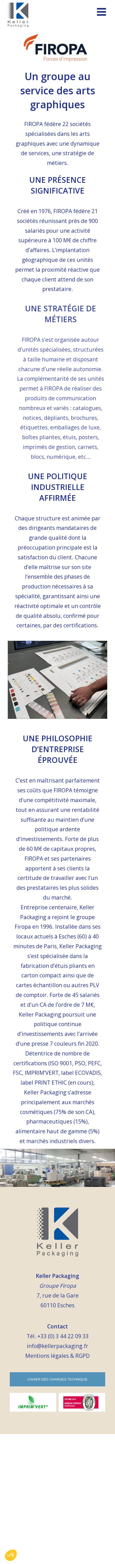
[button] (11, 1555)
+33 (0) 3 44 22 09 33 (63, 1336)
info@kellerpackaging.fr (57, 1346)
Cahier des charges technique (57, 1379)
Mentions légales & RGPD (57, 1355)
